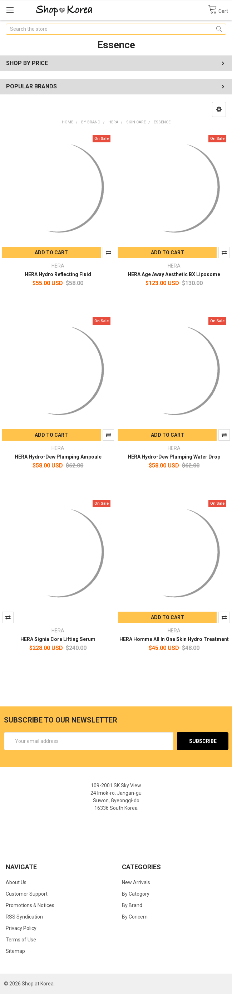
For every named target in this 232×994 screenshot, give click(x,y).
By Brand (132, 905)
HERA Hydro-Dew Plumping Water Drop (174, 457)
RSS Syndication (24, 917)
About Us (16, 882)
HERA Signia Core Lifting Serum (57, 639)
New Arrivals (136, 882)
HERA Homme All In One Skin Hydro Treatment (174, 639)
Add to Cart (51, 252)
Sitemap (15, 951)
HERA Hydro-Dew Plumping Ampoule (58, 457)
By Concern (135, 917)
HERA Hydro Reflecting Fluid (58, 274)
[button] (219, 109)
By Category (135, 894)
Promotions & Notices (30, 905)
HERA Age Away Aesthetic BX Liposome (174, 274)
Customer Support (27, 894)
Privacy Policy (21, 928)
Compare (108, 252)
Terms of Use (21, 939)
